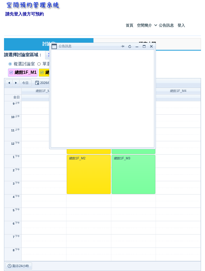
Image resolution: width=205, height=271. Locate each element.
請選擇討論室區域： (23, 54)
